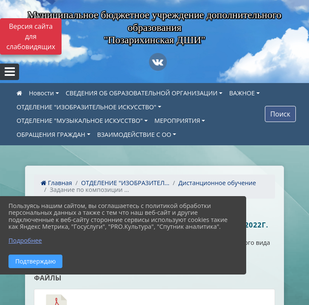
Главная (56, 183)
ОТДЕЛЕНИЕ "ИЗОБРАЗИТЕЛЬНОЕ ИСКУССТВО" (86, 107)
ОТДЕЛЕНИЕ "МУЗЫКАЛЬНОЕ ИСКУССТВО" (80, 120)
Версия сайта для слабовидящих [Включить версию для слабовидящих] (30, 36)
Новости (41, 93)
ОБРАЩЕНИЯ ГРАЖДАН (51, 134)
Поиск (280, 114)
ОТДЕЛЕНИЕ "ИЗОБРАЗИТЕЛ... (125, 183)
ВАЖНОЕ (242, 93)
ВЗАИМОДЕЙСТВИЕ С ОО (134, 134)
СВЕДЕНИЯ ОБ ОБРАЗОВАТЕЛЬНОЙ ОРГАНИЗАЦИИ (142, 93)
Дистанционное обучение (217, 183)
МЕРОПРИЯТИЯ (177, 120)
